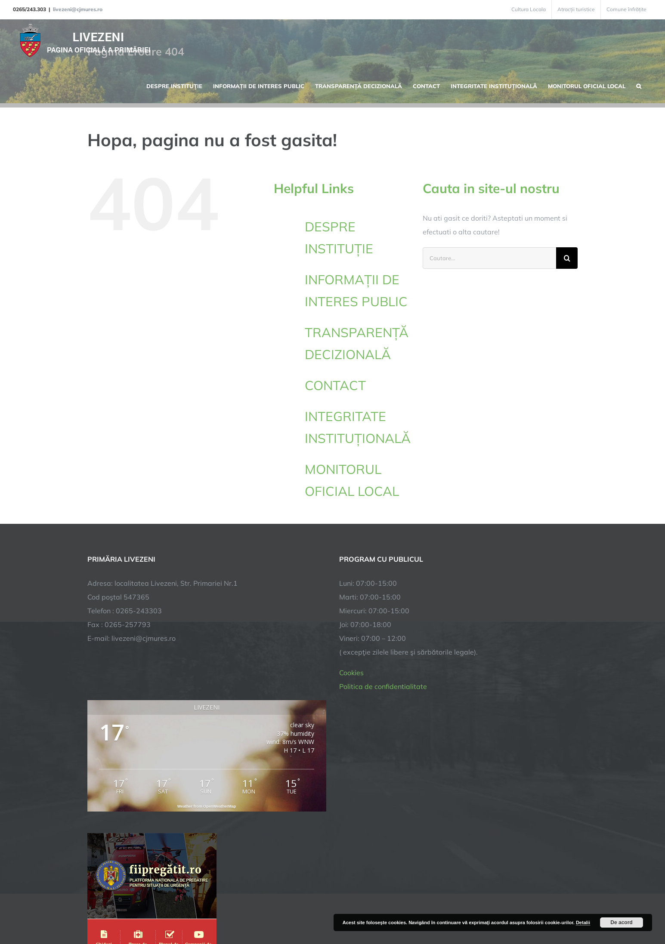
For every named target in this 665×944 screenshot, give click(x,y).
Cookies (351, 672)
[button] (638, 85)
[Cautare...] (489, 258)
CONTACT (335, 385)
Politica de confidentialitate (383, 686)
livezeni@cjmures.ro (77, 9)
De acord (621, 922)
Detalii (583, 922)
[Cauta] (567, 258)
